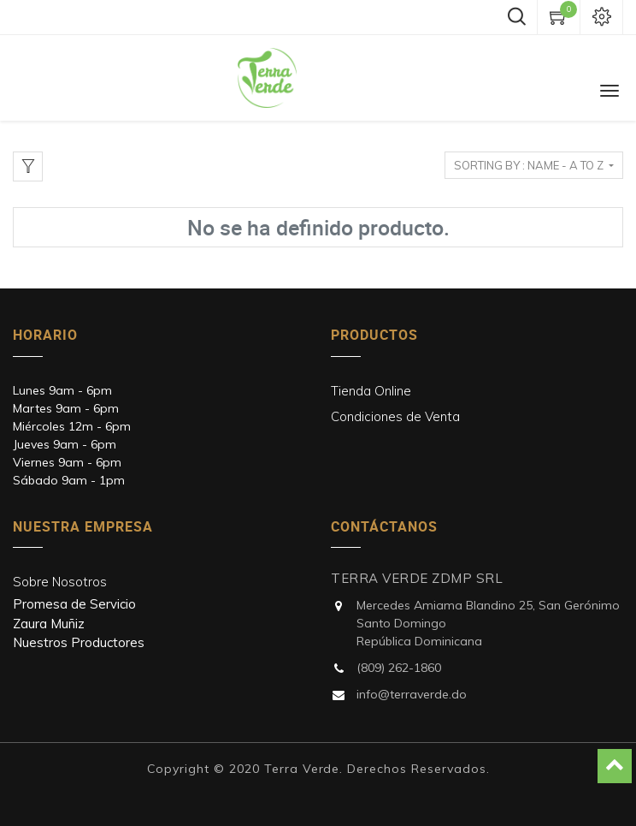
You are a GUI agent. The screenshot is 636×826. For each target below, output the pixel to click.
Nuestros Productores (78, 642)
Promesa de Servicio (74, 604)
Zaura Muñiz (49, 623)
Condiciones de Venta (395, 416)
